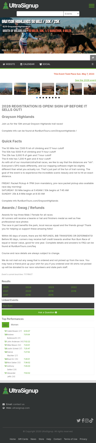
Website (8, 64)
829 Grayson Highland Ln (16, 26)
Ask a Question (47, 312)
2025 (6, 287)
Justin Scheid (12, 348)
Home (13, 439)
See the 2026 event (85, 80)
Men (5, 325)
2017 (5, 294)
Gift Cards (23, 439)
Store (41, 439)
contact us (18, 404)
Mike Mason (12, 345)
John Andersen (13, 341)
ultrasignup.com (21, 407)
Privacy (83, 439)
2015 (50, 294)
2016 (28, 294)
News (33, 439)
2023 (51, 287)
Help (48, 439)
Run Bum (7, 305)
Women (14, 324)
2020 (28, 291)
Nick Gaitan (12, 362)
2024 (28, 287)
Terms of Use (70, 439)
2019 (50, 291)
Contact (57, 439)
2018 (73, 291)
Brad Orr (10, 359)
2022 (74, 287)
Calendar (27, 64)
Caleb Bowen (12, 331)
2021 (5, 291)
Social (44, 64)
